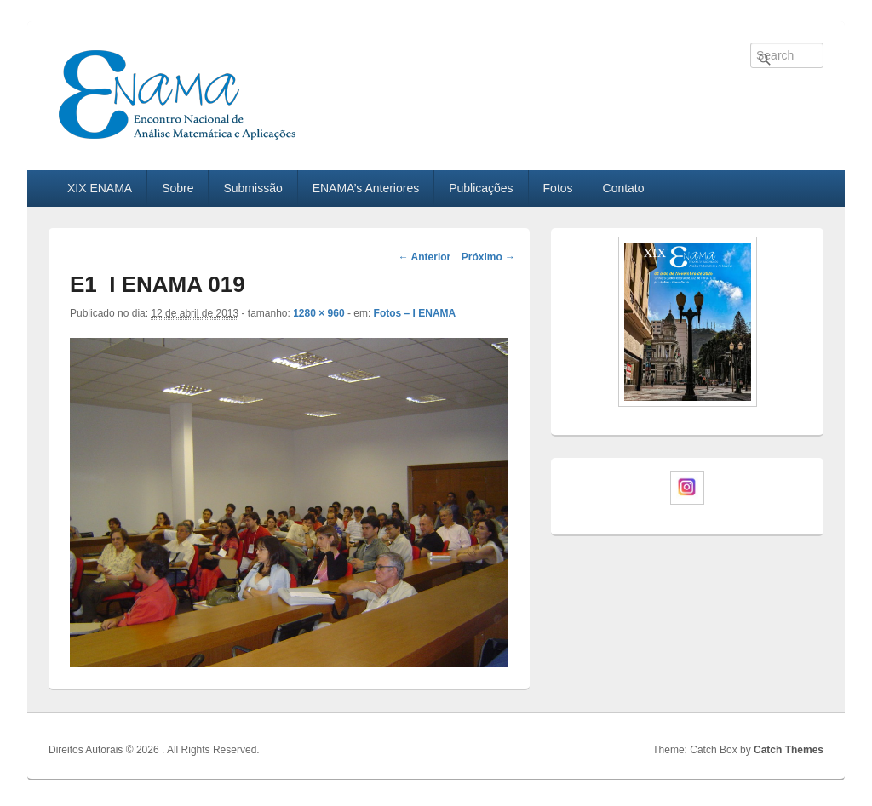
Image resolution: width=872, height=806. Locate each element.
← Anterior (425, 257)
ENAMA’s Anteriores (366, 188)
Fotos (558, 188)
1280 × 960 (318, 313)
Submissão (252, 188)
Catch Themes (788, 750)
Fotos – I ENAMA (415, 313)
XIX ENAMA (99, 188)
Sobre (177, 188)
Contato (624, 188)
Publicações (481, 188)
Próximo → (488, 257)
